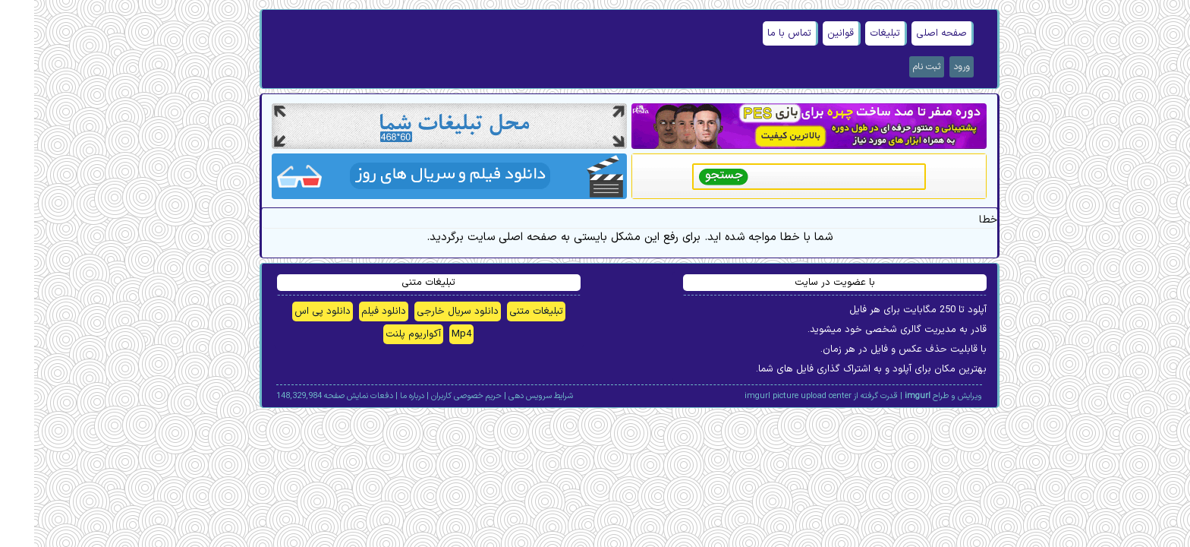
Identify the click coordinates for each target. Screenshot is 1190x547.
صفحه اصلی (907, 33)
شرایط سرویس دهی (506, 396)
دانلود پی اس (288, 311)
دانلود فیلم (349, 311)
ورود (927, 67)
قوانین (806, 33)
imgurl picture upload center (763, 396)
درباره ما (378, 396)
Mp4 (427, 334)
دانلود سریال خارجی (423, 311)
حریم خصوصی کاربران (432, 396)
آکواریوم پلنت (379, 334)
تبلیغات (851, 33)
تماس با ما (755, 33)
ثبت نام (892, 67)
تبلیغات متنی (502, 311)
